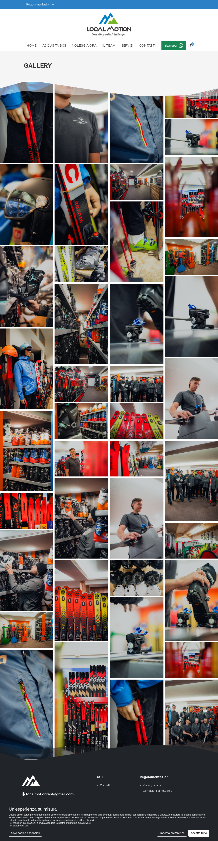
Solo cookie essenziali (25, 833)
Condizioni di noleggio (157, 790)
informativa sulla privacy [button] (78, 823)
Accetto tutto (199, 833)
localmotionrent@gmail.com (48, 794)
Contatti (105, 785)
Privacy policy (152, 785)
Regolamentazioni (40, 4)
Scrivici (174, 45)
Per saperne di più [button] (18, 825)
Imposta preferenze (172, 833)
